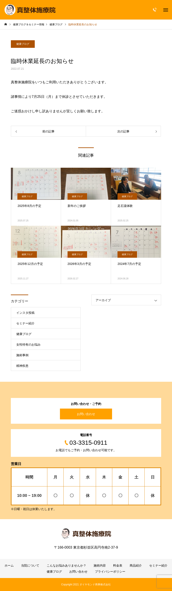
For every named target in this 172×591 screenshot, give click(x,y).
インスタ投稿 (25, 312)
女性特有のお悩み (28, 344)
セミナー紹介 (25, 323)
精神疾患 (22, 365)
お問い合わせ (86, 414)
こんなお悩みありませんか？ (66, 565)
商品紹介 (136, 565)
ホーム (9, 565)
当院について (30, 565)
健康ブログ (22, 43)
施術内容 (100, 565)
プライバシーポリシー (110, 571)
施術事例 (22, 355)
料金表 (117, 565)
